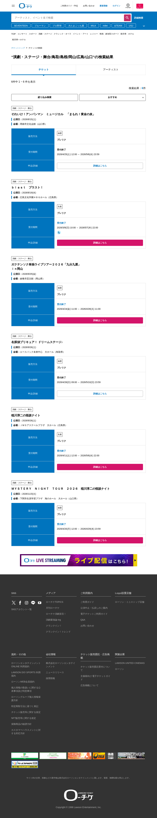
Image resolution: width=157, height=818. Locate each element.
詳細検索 (138, 18)
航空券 (123, 34)
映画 (102, 34)
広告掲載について (90, 685)
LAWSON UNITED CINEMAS (130, 663)
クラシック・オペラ (62, 34)
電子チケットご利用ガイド (94, 614)
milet (105, 25)
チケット (43, 69)
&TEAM (118, 25)
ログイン (116, 6)
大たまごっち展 (76, 25)
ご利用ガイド (87, 602)
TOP (13, 34)
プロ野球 (57, 25)
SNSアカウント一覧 (21, 609)
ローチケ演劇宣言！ (56, 614)
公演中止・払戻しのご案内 (94, 608)
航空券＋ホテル (19, 39)
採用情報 (50, 678)
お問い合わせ (89, 6)
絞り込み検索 (44, 97)
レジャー (94, 34)
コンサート (22, 34)
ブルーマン (40, 25)
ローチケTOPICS (54, 602)
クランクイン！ (54, 625)
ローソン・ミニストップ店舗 (129, 602)
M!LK (93, 25)
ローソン (119, 669)
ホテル (131, 34)
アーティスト (111, 69)
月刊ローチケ (52, 608)
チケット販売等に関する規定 (26, 712)
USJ (131, 25)
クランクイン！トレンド (58, 631)
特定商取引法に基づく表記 (24, 706)
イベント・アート (80, 34)
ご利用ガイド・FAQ (69, 6)
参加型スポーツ (112, 34)
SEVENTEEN (21, 25)
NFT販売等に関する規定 (23, 718)
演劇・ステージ (45, 34)
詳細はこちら (100, 165)
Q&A (83, 619)
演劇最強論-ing (53, 619)
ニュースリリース (55, 672)
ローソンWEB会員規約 (22, 681)
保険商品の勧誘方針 (21, 724)
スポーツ (33, 34)
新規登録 (103, 6)
